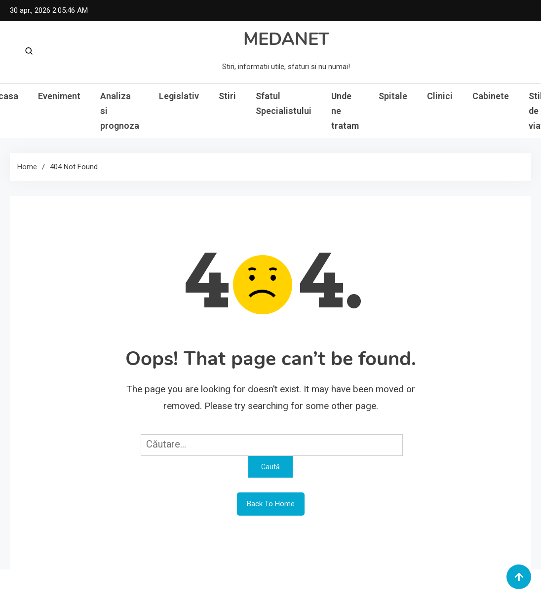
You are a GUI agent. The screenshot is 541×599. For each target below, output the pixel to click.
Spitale (393, 96)
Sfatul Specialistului (283, 103)
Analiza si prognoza (119, 111)
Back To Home (271, 503)
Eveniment (59, 96)
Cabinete (490, 96)
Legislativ (179, 96)
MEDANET (286, 39)
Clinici (440, 96)
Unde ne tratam (345, 111)
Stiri (227, 96)
